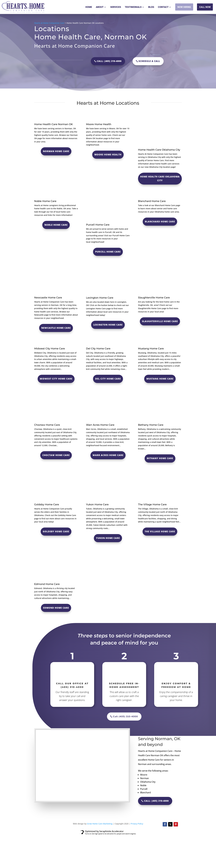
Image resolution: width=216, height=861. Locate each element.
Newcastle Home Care (56, 327)
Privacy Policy (137, 849)
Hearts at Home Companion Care (49, 23)
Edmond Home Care (47, 609)
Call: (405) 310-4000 (109, 61)
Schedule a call (149, 61)
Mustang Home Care (151, 374)
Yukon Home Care (97, 529)
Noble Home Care (56, 250)
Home (88, 7)
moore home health (107, 154)
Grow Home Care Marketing (100, 849)
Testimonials (133, 7)
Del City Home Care (98, 374)
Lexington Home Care (108, 324)
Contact (163, 7)
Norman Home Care (56, 176)
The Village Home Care (152, 529)
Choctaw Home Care (47, 450)
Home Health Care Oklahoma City (160, 178)
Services (115, 7)
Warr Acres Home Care (100, 450)
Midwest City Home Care (49, 374)
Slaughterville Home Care (160, 321)
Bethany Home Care (150, 450)
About (99, 7)
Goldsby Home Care (46, 529)
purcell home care (108, 251)
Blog (151, 7)
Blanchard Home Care (160, 247)
